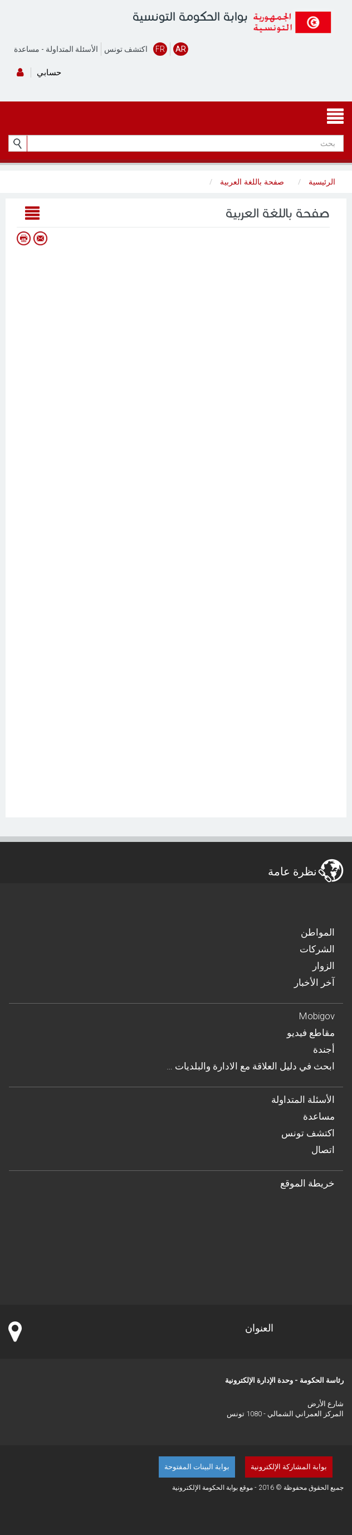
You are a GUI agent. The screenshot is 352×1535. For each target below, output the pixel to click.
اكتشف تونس (126, 49)
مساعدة (27, 49)
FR (160, 49)
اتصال (323, 1149)
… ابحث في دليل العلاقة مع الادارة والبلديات (251, 1066)
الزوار (323, 965)
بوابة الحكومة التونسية (190, 16)
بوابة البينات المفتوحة (196, 1467)
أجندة (324, 1049)
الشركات (317, 949)
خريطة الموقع (307, 1183)
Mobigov (317, 1015)
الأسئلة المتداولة (72, 49)
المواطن (318, 932)
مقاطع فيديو (311, 1032)
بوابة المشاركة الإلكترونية (289, 1467)
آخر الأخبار (314, 982)
